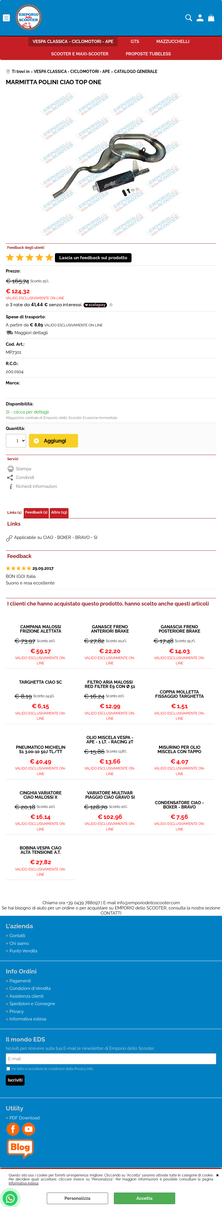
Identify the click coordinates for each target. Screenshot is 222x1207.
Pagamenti (20, 981)
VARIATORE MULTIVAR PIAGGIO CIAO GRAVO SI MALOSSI (110, 795)
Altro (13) (59, 512)
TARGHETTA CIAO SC (40, 682)
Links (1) (14, 512)
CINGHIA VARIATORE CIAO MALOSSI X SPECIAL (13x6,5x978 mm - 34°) (40, 795)
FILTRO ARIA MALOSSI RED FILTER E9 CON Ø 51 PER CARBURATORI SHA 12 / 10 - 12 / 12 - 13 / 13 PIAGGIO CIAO (110, 684)
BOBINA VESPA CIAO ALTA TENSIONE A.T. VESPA (40, 850)
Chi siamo (19, 943)
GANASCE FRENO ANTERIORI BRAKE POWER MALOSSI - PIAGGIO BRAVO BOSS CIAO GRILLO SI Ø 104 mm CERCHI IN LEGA (110, 629)
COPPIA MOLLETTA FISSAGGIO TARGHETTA (179, 694)
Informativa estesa (23, 1183)
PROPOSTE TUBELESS (148, 54)
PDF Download (25, 1117)
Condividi (25, 477)
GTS (135, 41)
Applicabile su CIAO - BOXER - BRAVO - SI (55, 537)
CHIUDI (217, 1175)
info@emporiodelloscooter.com (148, 902)
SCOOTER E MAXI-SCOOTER (79, 54)
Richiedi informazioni (36, 486)
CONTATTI (111, 913)
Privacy (17, 1011)
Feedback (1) (36, 512)
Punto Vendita (23, 951)
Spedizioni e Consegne (32, 1003)
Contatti (17, 935)
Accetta (144, 1198)
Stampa (23, 468)
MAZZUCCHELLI (172, 41)
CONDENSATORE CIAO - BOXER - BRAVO (179, 805)
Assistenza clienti (26, 996)
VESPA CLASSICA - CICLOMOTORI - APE (73, 41)
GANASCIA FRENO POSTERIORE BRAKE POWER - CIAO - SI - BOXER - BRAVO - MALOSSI (179, 629)
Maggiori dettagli (31, 332)
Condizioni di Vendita (30, 988)
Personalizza (77, 1198)
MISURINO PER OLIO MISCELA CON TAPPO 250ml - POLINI (179, 749)
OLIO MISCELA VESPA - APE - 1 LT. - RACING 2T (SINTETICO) (109, 740)
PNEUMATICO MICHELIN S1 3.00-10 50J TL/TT (40, 749)
